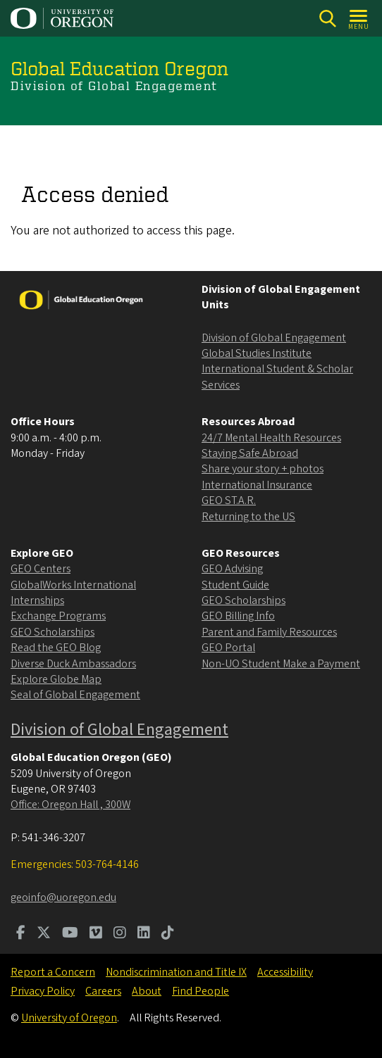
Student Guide (235, 585)
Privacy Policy (43, 991)
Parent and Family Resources (269, 632)
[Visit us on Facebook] (21, 934)
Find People (200, 991)
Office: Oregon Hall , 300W (70, 804)
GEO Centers (40, 569)
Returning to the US (248, 516)
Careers (103, 991)
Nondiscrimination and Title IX (176, 972)
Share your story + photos (263, 469)
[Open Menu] (359, 18)
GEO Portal (228, 647)
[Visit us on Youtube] (70, 934)
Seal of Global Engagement (75, 695)
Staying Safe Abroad (250, 453)
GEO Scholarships (52, 632)
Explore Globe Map (56, 679)
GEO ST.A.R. (229, 500)
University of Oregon (69, 1018)
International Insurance (257, 485)
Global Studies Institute (257, 353)
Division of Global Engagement (274, 338)
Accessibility (285, 972)
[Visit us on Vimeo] (96, 934)
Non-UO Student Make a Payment (281, 664)
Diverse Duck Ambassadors (73, 664)
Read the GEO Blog (56, 647)
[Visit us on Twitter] (43, 934)
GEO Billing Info (238, 616)
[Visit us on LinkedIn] (144, 934)
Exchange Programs (58, 616)
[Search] (327, 18)
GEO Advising (232, 569)
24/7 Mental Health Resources (271, 438)
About (146, 991)
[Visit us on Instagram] (120, 934)
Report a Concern (53, 972)
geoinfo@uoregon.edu (63, 897)
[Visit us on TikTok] (168, 934)
